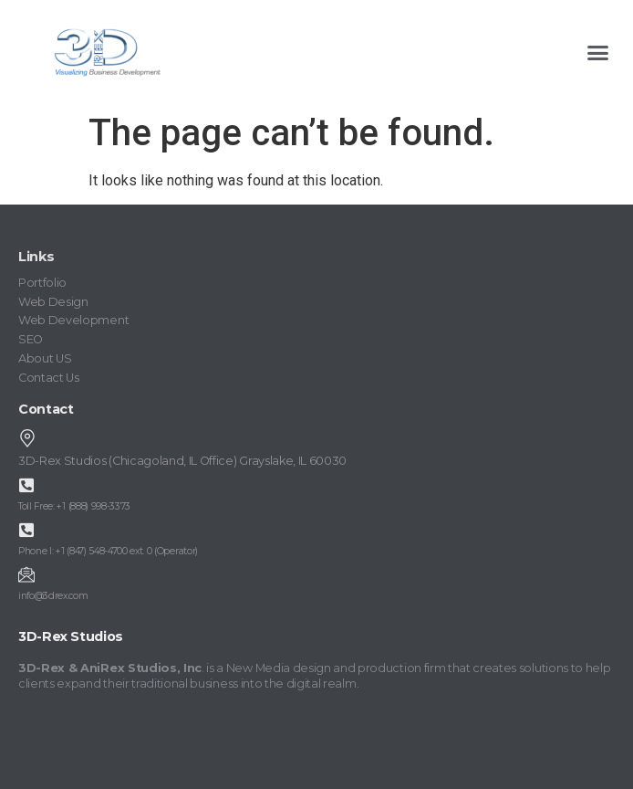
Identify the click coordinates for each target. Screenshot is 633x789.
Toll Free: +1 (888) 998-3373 (74, 506)
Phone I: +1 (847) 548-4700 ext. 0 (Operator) (108, 551)
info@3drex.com (53, 596)
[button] (597, 52)
